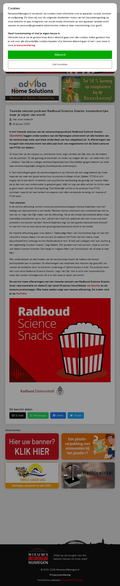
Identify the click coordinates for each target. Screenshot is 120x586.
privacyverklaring (24, 45)
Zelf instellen (60, 64)
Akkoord (60, 55)
